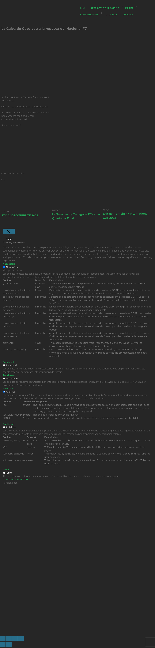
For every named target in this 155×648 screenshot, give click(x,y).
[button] (1, 179)
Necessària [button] (9, 264)
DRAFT (129, 8)
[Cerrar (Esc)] (21, 638)
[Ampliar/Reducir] (3, 638)
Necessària (12, 267)
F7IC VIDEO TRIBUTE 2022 (19, 215)
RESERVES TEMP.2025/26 (105, 8)
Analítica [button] (8, 388)
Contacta (128, 14)
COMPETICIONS (89, 14)
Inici (82, 8)
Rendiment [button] (9, 375)
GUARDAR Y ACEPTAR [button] (15, 479)
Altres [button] (6, 469)
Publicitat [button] (8, 424)
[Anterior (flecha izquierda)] (3, 644)
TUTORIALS (110, 14)
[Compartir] (15, 638)
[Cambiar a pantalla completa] (9, 638)
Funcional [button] (8, 362)
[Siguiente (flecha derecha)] (9, 644)
